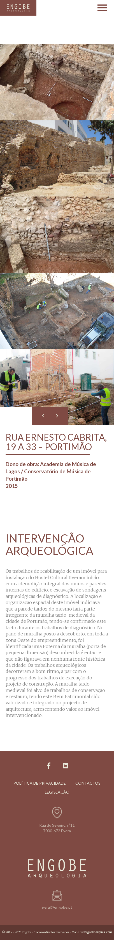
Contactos (88, 783)
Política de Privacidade (39, 783)
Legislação (57, 792)
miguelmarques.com (97, 932)
